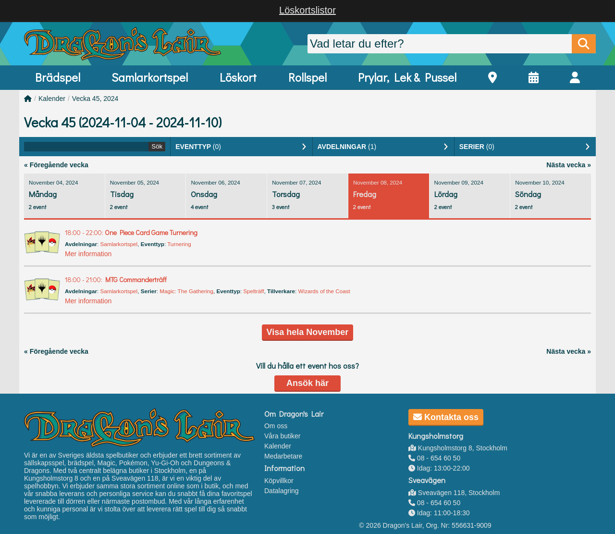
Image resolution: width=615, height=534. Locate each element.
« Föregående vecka (56, 165)
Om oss (275, 426)
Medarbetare (283, 456)
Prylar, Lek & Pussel (407, 77)
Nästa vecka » (568, 165)
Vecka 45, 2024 (95, 98)
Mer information (88, 254)
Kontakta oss (446, 417)
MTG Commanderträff (116, 279)
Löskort (238, 77)
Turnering (179, 244)
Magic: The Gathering (186, 291)
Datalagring (281, 491)
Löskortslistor (307, 10)
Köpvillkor (279, 480)
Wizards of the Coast (324, 291)
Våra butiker (282, 436)
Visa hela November (308, 332)
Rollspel (307, 77)
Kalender (51, 98)
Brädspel (57, 77)
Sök (156, 146)
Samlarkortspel (149, 77)
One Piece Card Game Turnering (131, 232)
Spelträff (253, 291)
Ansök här (307, 383)
